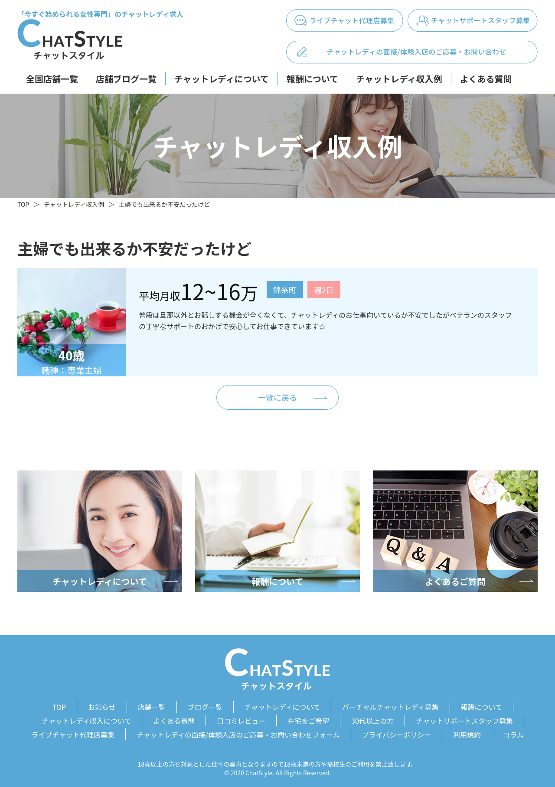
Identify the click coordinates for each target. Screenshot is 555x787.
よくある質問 (486, 78)
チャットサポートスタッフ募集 (464, 719)
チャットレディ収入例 (399, 78)
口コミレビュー (241, 719)
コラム (513, 732)
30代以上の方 (372, 719)
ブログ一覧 (205, 707)
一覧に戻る (277, 397)
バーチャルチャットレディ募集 (390, 707)
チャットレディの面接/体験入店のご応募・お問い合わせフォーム (238, 732)
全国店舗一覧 (52, 78)
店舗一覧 (152, 707)
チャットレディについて (221, 78)
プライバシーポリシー (396, 732)
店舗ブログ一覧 (126, 78)
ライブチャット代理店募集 (72, 732)
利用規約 (467, 732)
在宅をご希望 (308, 719)
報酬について (312, 78)
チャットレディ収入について (86, 719)
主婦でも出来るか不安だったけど (164, 204)
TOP (23, 204)
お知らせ (102, 707)
